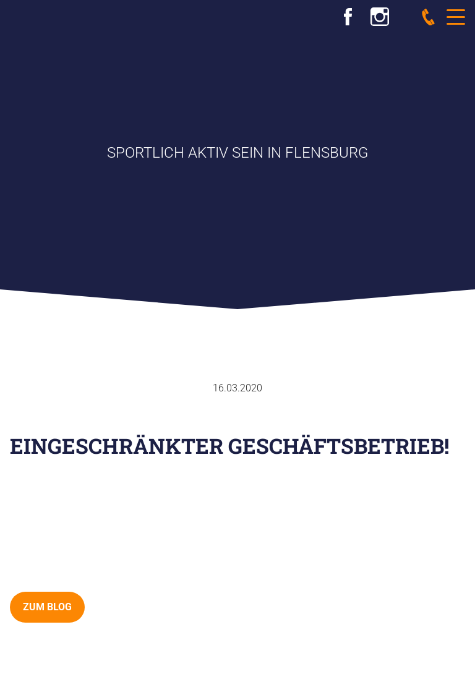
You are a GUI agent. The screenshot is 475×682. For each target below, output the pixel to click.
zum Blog (47, 607)
